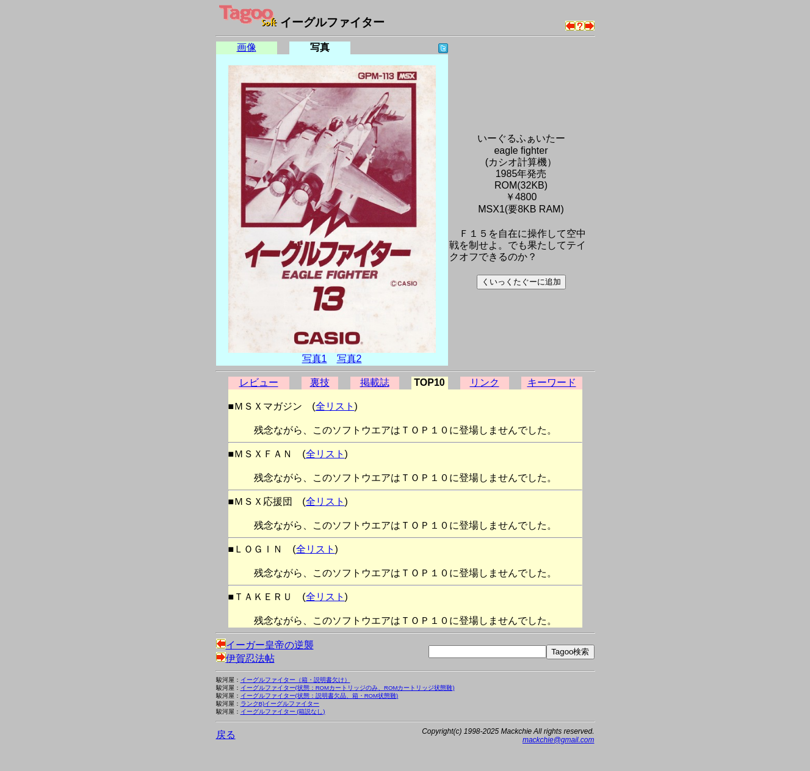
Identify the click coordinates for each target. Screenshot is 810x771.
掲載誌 (374, 382)
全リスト (335, 406)
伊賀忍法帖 (245, 658)
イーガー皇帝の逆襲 (265, 645)
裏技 (320, 382)
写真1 (314, 358)
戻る (226, 734)
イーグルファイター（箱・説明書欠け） (295, 679)
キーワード (551, 382)
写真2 (349, 358)
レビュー (258, 382)
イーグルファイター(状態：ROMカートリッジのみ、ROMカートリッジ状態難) (347, 687)
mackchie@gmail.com (559, 740)
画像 (246, 47)
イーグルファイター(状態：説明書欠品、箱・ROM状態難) (319, 695)
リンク (484, 382)
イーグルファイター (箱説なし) (282, 711)
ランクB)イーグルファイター (280, 703)
